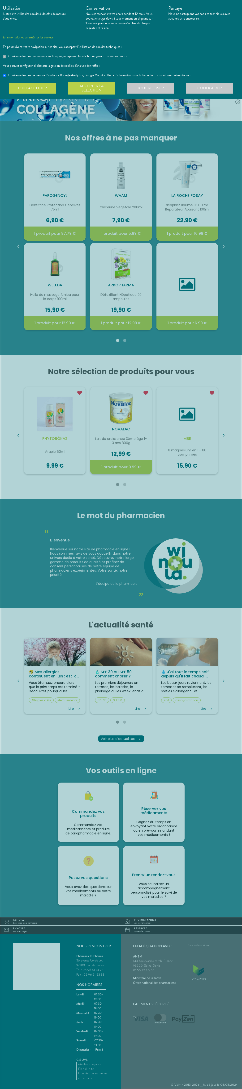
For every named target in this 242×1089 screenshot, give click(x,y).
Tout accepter (32, 88)
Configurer (209, 88)
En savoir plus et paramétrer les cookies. (28, 37)
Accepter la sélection (91, 88)
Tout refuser (150, 88)
